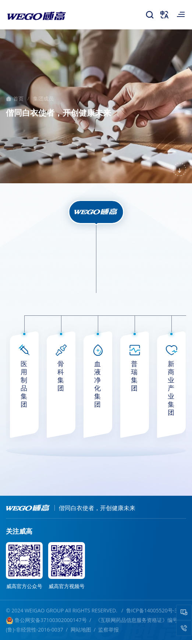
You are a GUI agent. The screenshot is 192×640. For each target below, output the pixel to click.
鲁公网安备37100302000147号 (46, 619)
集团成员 (43, 98)
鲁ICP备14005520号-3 (152, 610)
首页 (18, 98)
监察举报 (108, 629)
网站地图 (81, 629)
